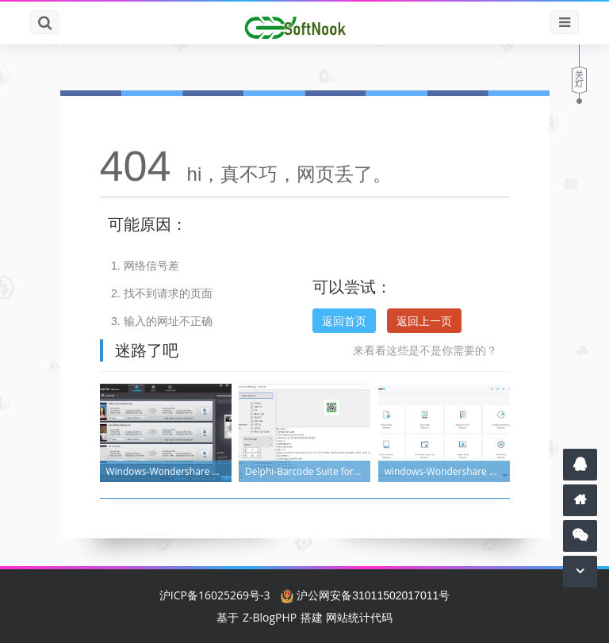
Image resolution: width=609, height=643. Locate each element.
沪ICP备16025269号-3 (214, 595)
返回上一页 (424, 320)
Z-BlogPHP (270, 617)
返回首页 (344, 320)
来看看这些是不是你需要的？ (425, 350)
